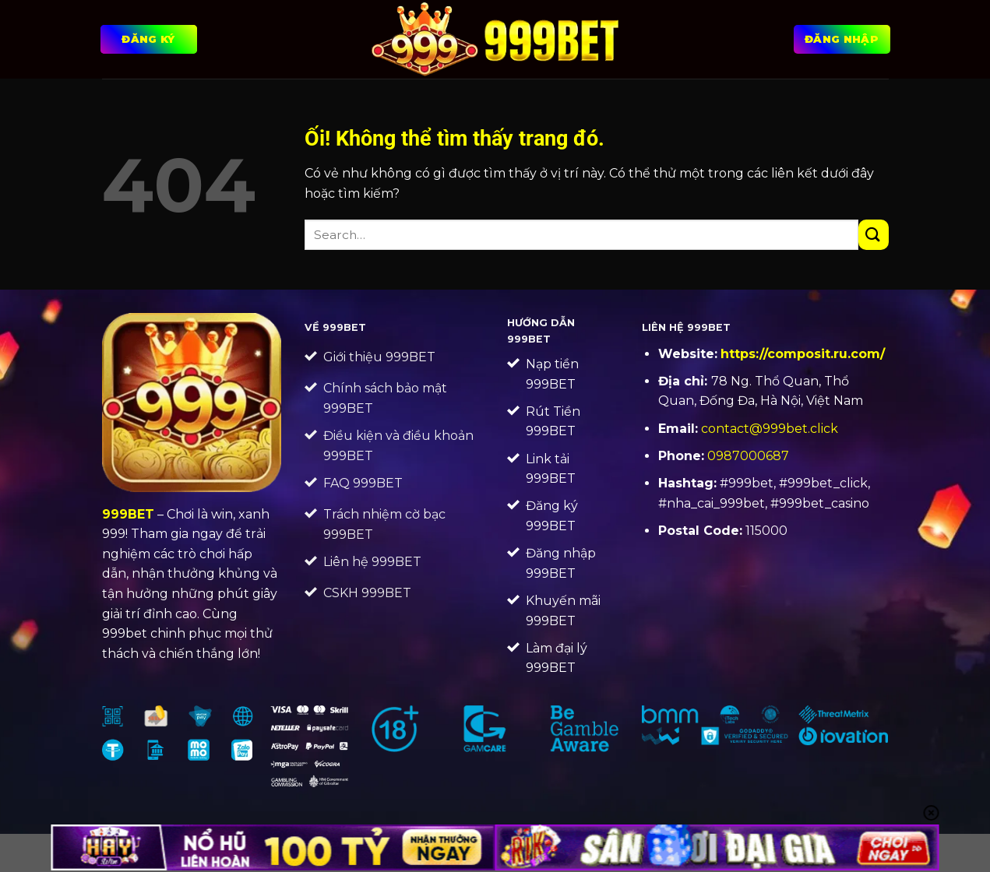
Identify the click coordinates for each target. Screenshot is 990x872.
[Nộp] (873, 235)
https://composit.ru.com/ (802, 353)
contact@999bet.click (769, 428)
